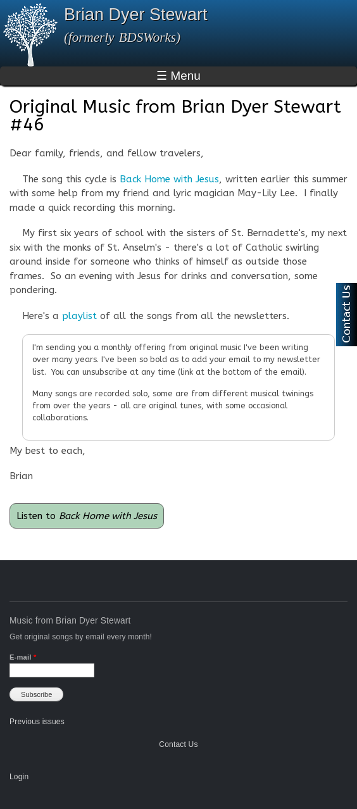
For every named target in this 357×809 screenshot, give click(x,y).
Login (18, 776)
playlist (79, 316)
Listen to (86, 516)
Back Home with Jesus (169, 179)
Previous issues (37, 721)
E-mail (22, 657)
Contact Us (178, 744)
